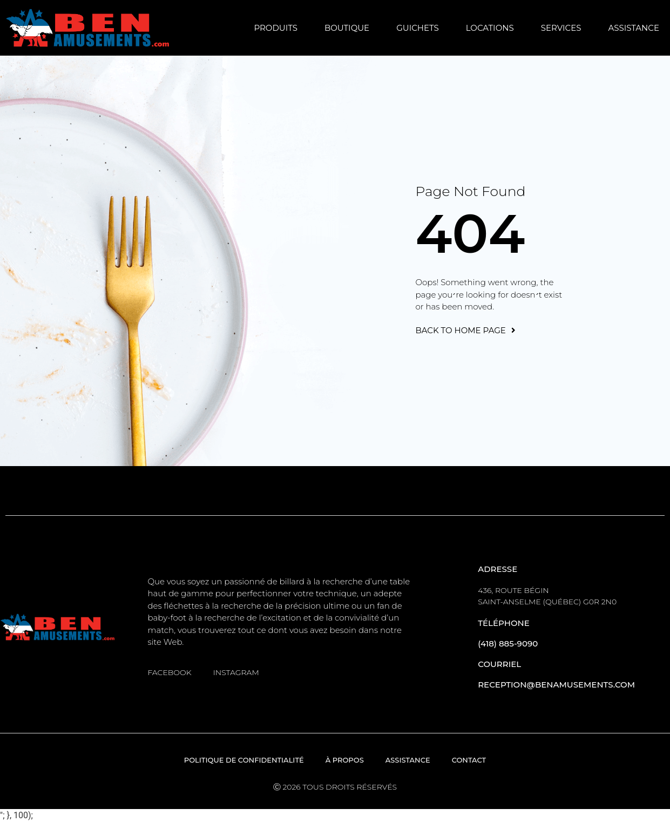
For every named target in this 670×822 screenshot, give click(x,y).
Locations (490, 28)
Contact (469, 760)
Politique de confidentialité (244, 760)
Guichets (417, 28)
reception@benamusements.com (556, 684)
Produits (275, 28)
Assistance (633, 28)
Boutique (346, 28)
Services (561, 28)
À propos (345, 760)
